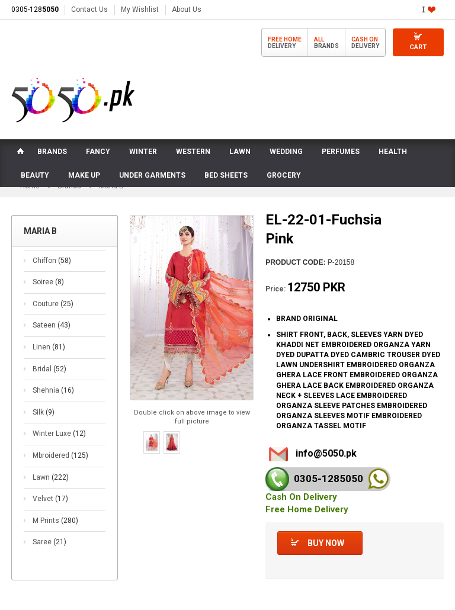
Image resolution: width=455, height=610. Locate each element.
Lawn (51, 477)
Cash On (364, 39)
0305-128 (35, 9)
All (319, 39)
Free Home (285, 39)
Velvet (50, 499)
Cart (418, 47)
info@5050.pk (326, 453)
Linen (49, 347)
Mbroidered (60, 455)
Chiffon (52, 260)
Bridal (49, 369)
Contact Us (89, 9)
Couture (53, 304)
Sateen (52, 325)
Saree (49, 542)
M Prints (55, 520)
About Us (186, 9)
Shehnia (53, 390)
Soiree (48, 282)
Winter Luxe (59, 433)
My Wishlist (140, 9)
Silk (44, 412)
